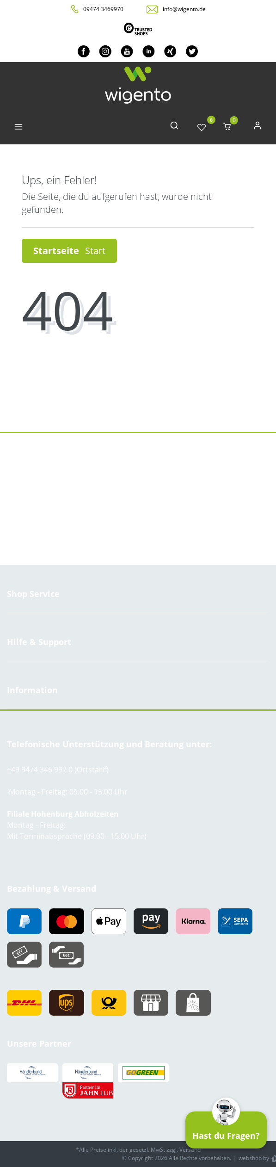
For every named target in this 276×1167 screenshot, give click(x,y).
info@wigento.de (184, 9)
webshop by (253, 1158)
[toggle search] (174, 127)
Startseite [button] (69, 250)
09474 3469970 (103, 9)
